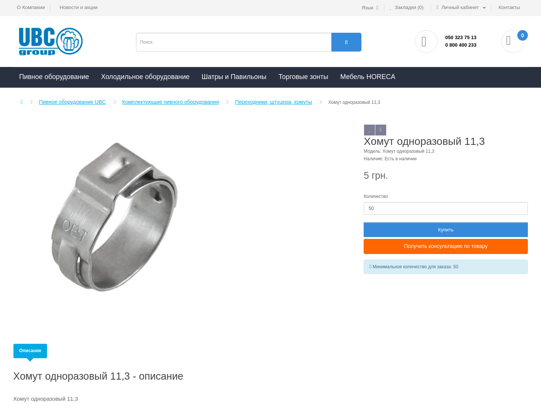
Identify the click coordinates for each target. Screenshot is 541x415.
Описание (30, 350)
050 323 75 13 (460, 37)
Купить (445, 230)
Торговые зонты (303, 77)
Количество (376, 196)
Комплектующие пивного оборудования (170, 102)
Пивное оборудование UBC (72, 102)
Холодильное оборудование (145, 77)
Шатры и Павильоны (234, 77)
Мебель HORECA (367, 77)
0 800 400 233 (460, 45)
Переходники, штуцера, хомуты (273, 102)
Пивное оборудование (54, 77)
